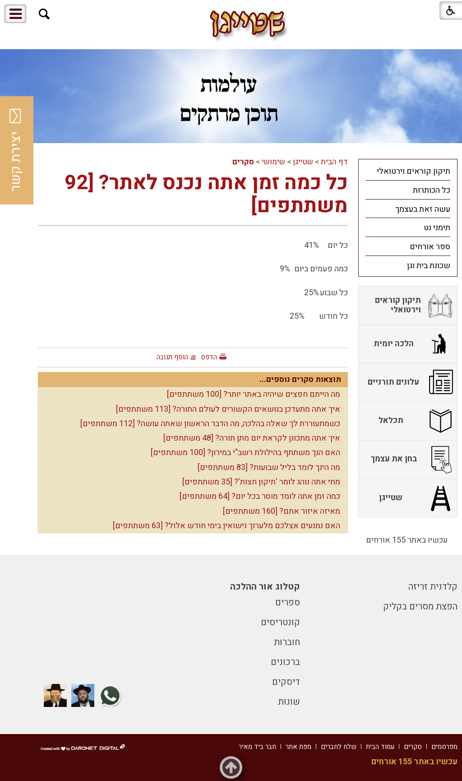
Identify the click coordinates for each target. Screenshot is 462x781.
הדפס (209, 357)
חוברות (287, 642)
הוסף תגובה (172, 357)
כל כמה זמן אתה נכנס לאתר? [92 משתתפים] (206, 194)
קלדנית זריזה (432, 586)
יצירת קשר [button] (16, 150)
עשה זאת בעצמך (422, 209)
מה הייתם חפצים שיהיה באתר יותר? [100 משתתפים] (253, 394)
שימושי (273, 161)
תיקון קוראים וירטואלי (413, 171)
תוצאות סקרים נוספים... (300, 379)
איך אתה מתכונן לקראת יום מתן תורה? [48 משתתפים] (251, 438)
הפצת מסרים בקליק (420, 606)
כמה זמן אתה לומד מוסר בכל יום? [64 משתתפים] (260, 496)
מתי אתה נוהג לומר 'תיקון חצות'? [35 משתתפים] (261, 482)
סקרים (243, 161)
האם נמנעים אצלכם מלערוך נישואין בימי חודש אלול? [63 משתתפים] (226, 526)
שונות (289, 701)
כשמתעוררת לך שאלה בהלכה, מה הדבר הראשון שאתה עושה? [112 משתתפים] (210, 424)
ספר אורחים (430, 247)
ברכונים (285, 662)
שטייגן (303, 161)
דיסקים (286, 681)
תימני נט (437, 228)
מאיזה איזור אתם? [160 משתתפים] (281, 511)
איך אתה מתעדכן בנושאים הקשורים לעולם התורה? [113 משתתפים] (228, 409)
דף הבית (334, 161)
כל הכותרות (431, 190)
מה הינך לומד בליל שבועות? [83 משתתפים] (269, 467)
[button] (44, 14)
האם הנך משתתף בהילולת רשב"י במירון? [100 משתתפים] (245, 452)
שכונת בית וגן (428, 266)
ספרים (287, 602)
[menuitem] (407, 171)
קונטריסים (280, 622)
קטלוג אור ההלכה (265, 586)
